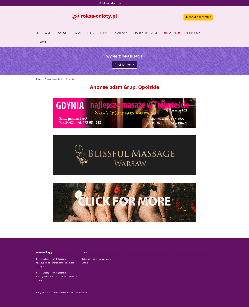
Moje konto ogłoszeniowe (110, 3)
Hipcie (42, 42)
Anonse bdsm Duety (54, 79)
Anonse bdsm (172, 33)
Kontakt (85, 263)
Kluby (103, 33)
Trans (77, 33)
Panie (48, 33)
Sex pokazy (193, 33)
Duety (90, 33)
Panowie (62, 33)
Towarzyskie (121, 33)
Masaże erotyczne (146, 33)
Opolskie (123, 65)
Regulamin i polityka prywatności (96, 259)
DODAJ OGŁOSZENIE (198, 17)
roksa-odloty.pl (61, 292)
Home (39, 79)
